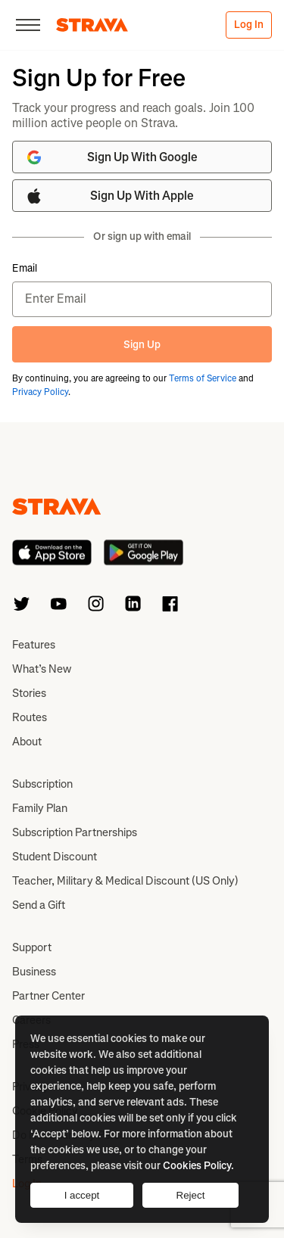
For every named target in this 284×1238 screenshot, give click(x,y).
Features (33, 644)
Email (24, 268)
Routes (29, 717)
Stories (29, 693)
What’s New (41, 669)
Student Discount (54, 856)
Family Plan (39, 808)
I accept (82, 1195)
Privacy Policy (40, 392)
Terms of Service (202, 378)
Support (31, 947)
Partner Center (48, 995)
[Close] (28, 25)
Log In (249, 24)
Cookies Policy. (198, 1166)
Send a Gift (38, 905)
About (27, 741)
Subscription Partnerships (74, 832)
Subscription (42, 784)
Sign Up (142, 344)
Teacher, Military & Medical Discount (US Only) (125, 880)
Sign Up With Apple (109, 196)
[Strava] (92, 25)
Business (34, 971)
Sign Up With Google (111, 157)
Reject (190, 1195)
